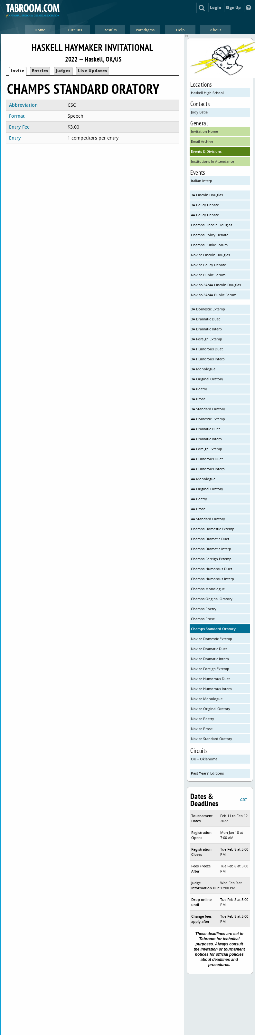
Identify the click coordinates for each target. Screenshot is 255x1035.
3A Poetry (199, 388)
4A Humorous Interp (208, 468)
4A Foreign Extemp (206, 448)
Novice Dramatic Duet (209, 648)
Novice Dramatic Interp (210, 658)
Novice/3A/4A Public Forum (213, 294)
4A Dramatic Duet (205, 428)
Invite (17, 70)
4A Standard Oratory (208, 518)
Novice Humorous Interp (211, 688)
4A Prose (198, 508)
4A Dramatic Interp (206, 438)
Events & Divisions (206, 151)
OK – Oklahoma (204, 759)
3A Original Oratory (207, 378)
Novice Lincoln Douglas (210, 254)
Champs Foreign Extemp (211, 558)
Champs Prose (203, 618)
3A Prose (198, 398)
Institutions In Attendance (212, 161)
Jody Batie (199, 112)
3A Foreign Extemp (206, 339)
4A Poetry (199, 498)
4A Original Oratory (207, 488)
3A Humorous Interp (208, 358)
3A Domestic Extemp (208, 309)
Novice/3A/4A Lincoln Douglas (216, 284)
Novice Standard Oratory (211, 738)
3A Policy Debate (205, 204)
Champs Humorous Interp (212, 578)
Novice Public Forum (208, 274)
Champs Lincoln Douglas (211, 224)
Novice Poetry (202, 718)
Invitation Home (204, 131)
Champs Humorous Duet (211, 568)
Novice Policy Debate (208, 264)
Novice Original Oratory (210, 708)
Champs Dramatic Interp (211, 548)
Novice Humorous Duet (210, 678)
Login (215, 7)
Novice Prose (201, 728)
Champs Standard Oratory (213, 628)
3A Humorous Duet (207, 349)
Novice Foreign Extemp (210, 668)
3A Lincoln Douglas (207, 194)
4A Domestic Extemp (208, 418)
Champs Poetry (203, 608)
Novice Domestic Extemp (211, 638)
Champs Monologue (208, 588)
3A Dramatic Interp (206, 329)
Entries (40, 70)
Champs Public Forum (209, 244)
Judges (63, 70)
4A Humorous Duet (207, 458)
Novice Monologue (206, 698)
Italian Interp (201, 180)
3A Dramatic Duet (205, 319)
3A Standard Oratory (208, 408)
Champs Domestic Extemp (212, 528)
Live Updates (92, 70)
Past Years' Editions (207, 773)
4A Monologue (203, 478)
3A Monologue (203, 368)
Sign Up (233, 7)
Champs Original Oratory (211, 598)
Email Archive (202, 141)
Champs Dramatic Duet (210, 538)
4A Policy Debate (205, 214)
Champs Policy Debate (209, 234)
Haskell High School (207, 92)
